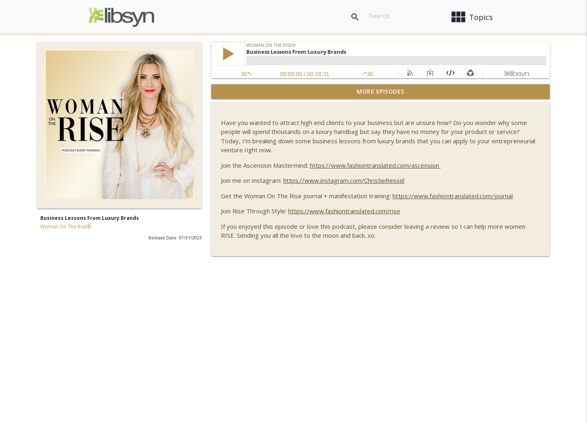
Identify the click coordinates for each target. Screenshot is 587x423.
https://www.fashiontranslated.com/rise (344, 211)
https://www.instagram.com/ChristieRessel (343, 180)
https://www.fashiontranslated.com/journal (453, 196)
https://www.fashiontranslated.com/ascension (375, 165)
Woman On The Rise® (65, 226)
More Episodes (380, 91)
